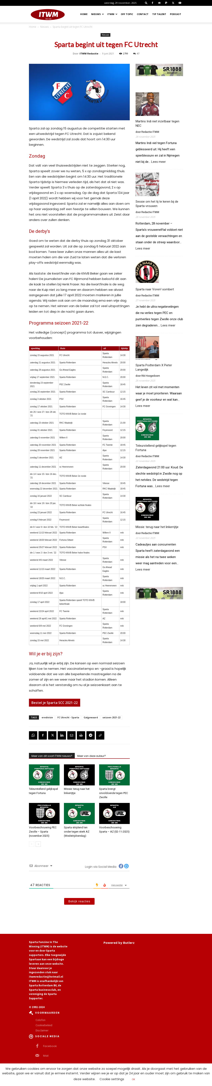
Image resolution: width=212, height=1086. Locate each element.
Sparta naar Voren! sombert (155, 289)
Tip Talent (159, 14)
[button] (146, 2)
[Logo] (47, 14)
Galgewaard (91, 717)
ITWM (112, 14)
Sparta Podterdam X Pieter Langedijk (154, 367)
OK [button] (133, 1079)
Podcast (175, 14)
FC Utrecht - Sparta (68, 717)
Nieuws (97, 14)
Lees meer (158, 162)
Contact (142, 14)
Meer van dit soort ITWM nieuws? (51, 756)
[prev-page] (31, 844)
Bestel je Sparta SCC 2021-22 (54, 702)
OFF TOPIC (127, 14)
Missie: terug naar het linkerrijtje (157, 527)
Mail (45, 1055)
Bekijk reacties (79, 901)
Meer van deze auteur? (91, 756)
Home (83, 14)
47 (136, 53)
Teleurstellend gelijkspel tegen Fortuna (156, 448)
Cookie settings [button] (112, 1079)
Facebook (49, 1046)
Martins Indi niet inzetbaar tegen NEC (157, 123)
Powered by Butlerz (119, 943)
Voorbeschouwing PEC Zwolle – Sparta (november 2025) (42, 831)
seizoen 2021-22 (111, 717)
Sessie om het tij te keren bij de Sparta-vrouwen (157, 204)
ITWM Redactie (89, 53)
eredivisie (47, 717)
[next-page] (38, 844)
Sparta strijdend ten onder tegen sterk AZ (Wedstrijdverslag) (76, 831)
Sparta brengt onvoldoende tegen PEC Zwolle (113, 793)
